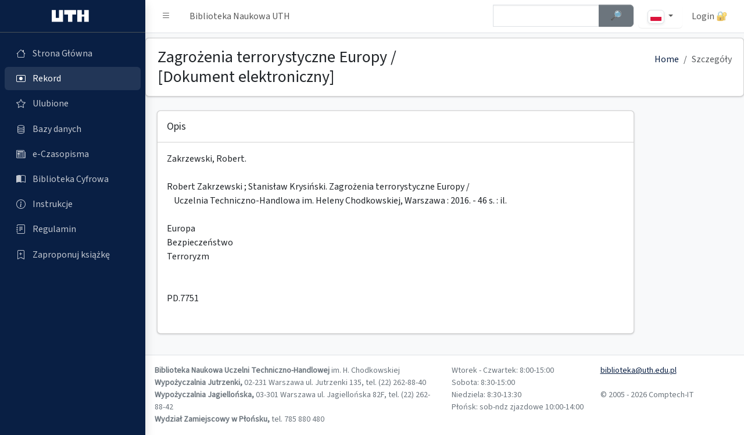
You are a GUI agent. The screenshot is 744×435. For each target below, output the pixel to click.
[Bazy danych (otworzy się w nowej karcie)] (73, 129)
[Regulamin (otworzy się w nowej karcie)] (73, 229)
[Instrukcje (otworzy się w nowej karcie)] (73, 204)
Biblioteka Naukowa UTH (239, 16)
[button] (166, 16)
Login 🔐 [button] (710, 16)
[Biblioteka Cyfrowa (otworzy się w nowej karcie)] (73, 179)
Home (666, 59)
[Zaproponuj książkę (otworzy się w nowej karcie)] (73, 254)
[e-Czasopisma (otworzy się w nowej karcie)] (73, 154)
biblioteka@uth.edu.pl (638, 370)
